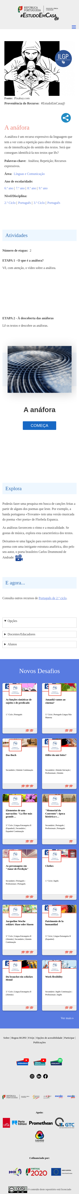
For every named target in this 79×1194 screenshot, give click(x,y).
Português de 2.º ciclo (52, 598)
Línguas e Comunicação (29, 174)
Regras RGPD (18, 1037)
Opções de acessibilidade (49, 1037)
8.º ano (31, 188)
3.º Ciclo (39, 202)
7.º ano (20, 188)
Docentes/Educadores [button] (21, 634)
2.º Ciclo (10, 202)
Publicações (39, 1042)
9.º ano (43, 188)
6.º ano (8, 188)
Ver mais (66, 1018)
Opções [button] (12, 621)
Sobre (6, 1037)
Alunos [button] (12, 644)
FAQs (31, 1037)
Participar (69, 1037)
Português (24, 202)
